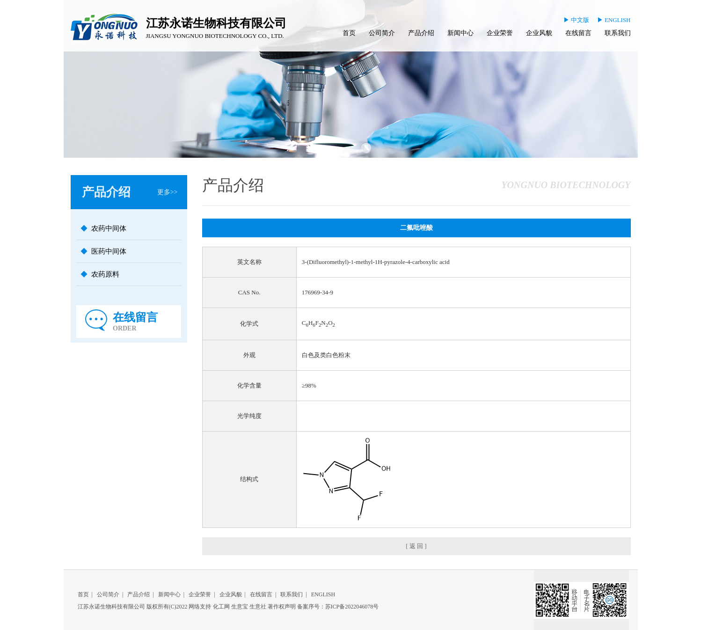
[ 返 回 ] (416, 545)
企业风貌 (539, 33)
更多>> (167, 192)
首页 (349, 33)
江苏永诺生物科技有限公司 (111, 606)
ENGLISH (323, 594)
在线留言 (578, 33)
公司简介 (382, 33)
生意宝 (239, 606)
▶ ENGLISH (614, 19)
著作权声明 (282, 606)
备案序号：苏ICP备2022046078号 (338, 606)
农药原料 (105, 274)
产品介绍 (421, 33)
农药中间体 (108, 228)
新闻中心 (460, 33)
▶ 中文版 (576, 19)
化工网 (221, 606)
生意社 (257, 606)
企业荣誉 (500, 33)
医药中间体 (108, 251)
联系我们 (618, 33)
